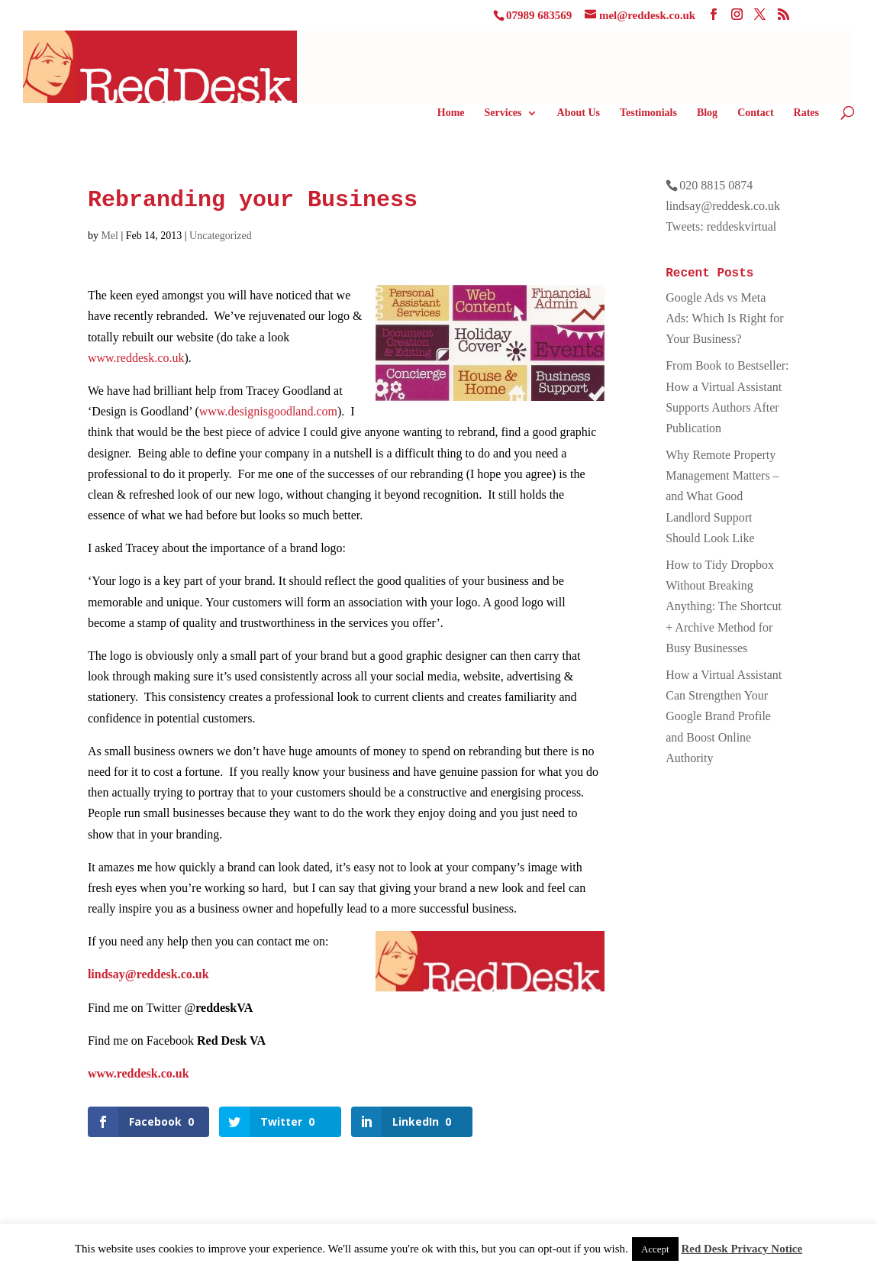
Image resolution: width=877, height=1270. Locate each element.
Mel (109, 235)
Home (451, 113)
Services (503, 113)
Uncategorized (220, 235)
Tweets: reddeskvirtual (721, 226)
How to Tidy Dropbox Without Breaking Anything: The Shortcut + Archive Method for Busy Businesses (724, 606)
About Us (578, 113)
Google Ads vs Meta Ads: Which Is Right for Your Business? (724, 318)
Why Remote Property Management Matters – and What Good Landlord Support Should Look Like (722, 496)
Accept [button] (655, 1249)
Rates (806, 113)
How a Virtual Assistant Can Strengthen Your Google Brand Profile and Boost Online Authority (724, 716)
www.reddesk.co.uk (136, 357)
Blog (707, 113)
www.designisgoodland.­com (268, 411)
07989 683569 (539, 15)
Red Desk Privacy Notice (741, 1249)
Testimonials (648, 113)
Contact (755, 113)
